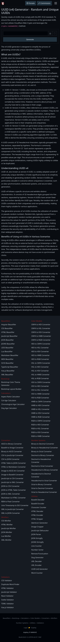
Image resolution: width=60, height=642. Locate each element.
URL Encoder (36, 565)
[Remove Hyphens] (50, 33)
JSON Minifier (6, 532)
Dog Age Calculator (9, 408)
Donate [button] (31, 3)
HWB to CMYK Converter (41, 401)
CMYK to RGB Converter (40, 340)
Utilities (32, 623)
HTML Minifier (7, 524)
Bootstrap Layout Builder (11, 389)
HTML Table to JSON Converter (13, 463)
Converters (45, 618)
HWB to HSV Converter (40, 413)
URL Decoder (36, 561)
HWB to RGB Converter (40, 417)
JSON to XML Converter (10, 494)
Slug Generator (37, 557)
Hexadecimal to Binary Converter (44, 470)
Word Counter (37, 573)
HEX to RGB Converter (40, 359)
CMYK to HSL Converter (40, 328)
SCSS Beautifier (7, 363)
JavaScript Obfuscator (40, 530)
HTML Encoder (37, 515)
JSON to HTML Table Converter (13, 490)
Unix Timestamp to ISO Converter (14, 505)
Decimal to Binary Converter (42, 455)
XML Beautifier (7, 374)
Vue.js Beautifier (7, 371)
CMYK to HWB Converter (41, 336)
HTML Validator (7, 588)
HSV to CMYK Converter (40, 382)
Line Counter (36, 546)
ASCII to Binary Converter (11, 444)
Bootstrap (15, 618)
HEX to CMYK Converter (40, 344)
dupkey (33, 628)
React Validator (7, 596)
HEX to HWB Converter (40, 355)
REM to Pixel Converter (10, 501)
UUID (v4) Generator (39, 569)
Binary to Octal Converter (41, 451)
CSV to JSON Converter (10, 459)
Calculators (25, 618)
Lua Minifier (6, 536)
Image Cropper (37, 527)
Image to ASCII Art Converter (13, 471)
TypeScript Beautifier (9, 367)
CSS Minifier (6, 521)
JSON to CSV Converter (10, 486)
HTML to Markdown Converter (13, 467)
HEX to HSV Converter (40, 351)
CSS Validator (6, 580)
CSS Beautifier (7, 328)
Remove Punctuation (39, 553)
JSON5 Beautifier (8, 344)
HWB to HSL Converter (40, 409)
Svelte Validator (7, 600)
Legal (26, 628)
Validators (40, 623)
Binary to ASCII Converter (11, 451)
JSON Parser (36, 534)
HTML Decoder (37, 511)
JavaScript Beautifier (9, 336)
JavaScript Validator (9, 592)
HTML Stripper (37, 519)
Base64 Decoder (37, 500)
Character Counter (38, 507)
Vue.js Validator (7, 607)
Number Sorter (37, 550)
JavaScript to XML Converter (12, 482)
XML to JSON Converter (10, 513)
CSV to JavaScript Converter (12, 455)
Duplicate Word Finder (10, 584)
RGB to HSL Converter (40, 428)
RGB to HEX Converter (40, 424)
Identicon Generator (39, 523)
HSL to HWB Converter (40, 374)
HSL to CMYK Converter (40, 363)
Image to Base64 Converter (12, 474)
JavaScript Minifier (8, 528)
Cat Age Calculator (8, 400)
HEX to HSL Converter (40, 347)
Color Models (35, 618)
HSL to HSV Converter (40, 371)
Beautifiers (6, 618)
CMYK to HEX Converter (40, 324)
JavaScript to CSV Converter (12, 478)
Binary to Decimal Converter (42, 444)
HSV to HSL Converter (40, 390)
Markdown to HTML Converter (13, 498)
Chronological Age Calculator (13, 404)
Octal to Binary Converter (41, 484)
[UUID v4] (25, 33)
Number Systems (22, 623)
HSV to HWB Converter (40, 394)
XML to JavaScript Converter (12, 509)
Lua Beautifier (7, 351)
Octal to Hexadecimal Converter (44, 492)
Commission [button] (44, 3)
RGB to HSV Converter (40, 432)
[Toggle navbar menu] (56, 3)
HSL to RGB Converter (40, 378)
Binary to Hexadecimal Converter (44, 447)
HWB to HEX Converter (40, 405)
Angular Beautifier (8, 324)
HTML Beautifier (7, 332)
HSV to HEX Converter (40, 386)
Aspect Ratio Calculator (10, 396)
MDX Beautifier (7, 359)
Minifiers (54, 618)
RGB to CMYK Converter (40, 421)
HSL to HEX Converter (40, 367)
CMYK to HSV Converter (40, 332)
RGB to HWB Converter (40, 436)
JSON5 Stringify (37, 542)
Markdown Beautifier (9, 355)
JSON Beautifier (7, 340)
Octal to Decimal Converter (42, 488)
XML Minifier (6, 540)
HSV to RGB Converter (40, 398)
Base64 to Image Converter (12, 447)
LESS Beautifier (7, 347)
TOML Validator (7, 603)
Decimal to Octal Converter (42, 466)
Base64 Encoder (37, 503)
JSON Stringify (37, 538)
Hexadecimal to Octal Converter (44, 480)
